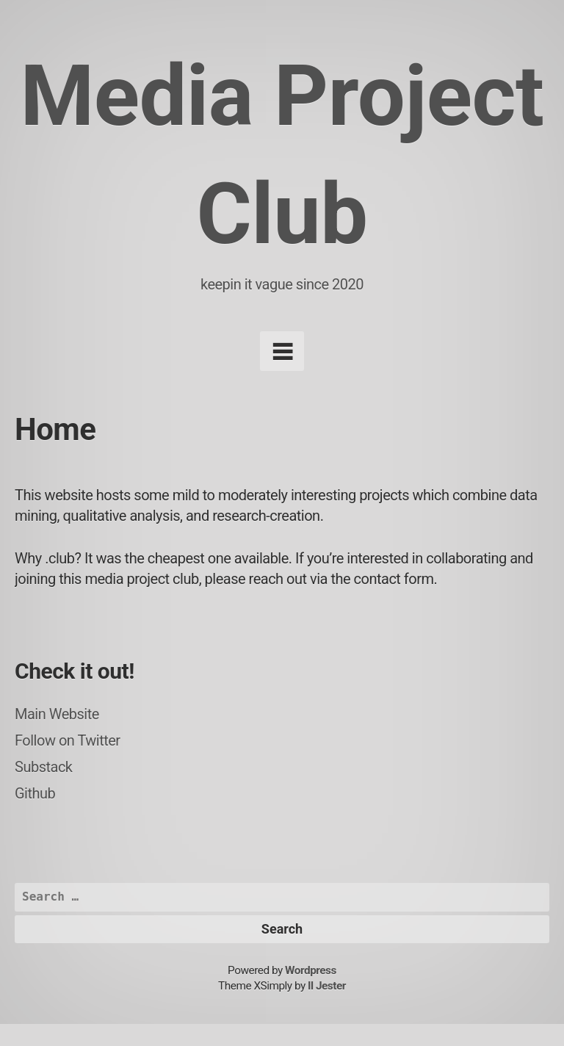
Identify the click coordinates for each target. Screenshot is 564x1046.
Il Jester (327, 985)
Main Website (57, 714)
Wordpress (310, 970)
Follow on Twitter (67, 740)
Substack (43, 767)
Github (35, 793)
